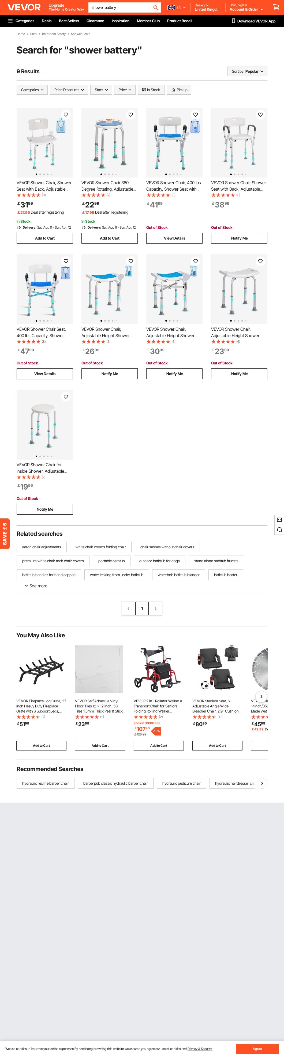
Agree (257, 1049)
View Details (174, 238)
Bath (33, 34)
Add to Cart (45, 238)
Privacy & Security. (200, 1049)
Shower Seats (80, 34)
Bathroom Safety (54, 34)
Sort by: (238, 71)
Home (21, 34)
